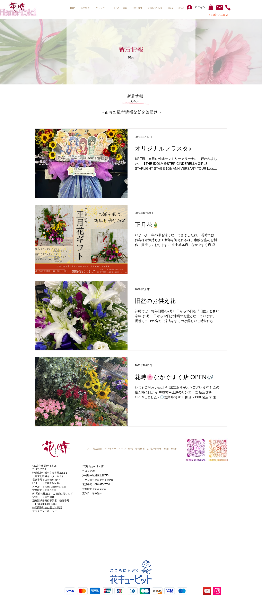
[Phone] (227, 7)
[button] (85, 8)
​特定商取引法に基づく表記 (47, 507)
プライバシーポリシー (44, 511)
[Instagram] (217, 591)
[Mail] (219, 7)
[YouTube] (207, 591)
